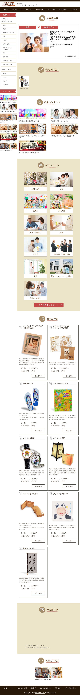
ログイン (74, 9)
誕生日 (4, 25)
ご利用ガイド (28, 9)
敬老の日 (5, 81)
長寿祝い (5, 29)
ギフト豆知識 (51, 9)
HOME (6, 9)
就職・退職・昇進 (7, 64)
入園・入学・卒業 (7, 60)
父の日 (4, 77)
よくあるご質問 (21, 688)
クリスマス (5, 84)
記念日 (4, 40)
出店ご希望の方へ (70, 688)
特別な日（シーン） (7, 21)
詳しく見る (38, 376)
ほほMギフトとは (17, 9)
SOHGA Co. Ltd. (40, 693)
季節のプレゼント (6, 69)
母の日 (4, 73)
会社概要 (58, 688)
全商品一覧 (5, 18)
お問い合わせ (8, 688)
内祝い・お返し (7, 44)
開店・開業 (5, 56)
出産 (4, 36)
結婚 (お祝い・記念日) (8, 32)
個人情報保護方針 (45, 688)
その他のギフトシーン (48, 305)
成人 (4, 53)
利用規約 (33, 688)
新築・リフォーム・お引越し (7, 48)
